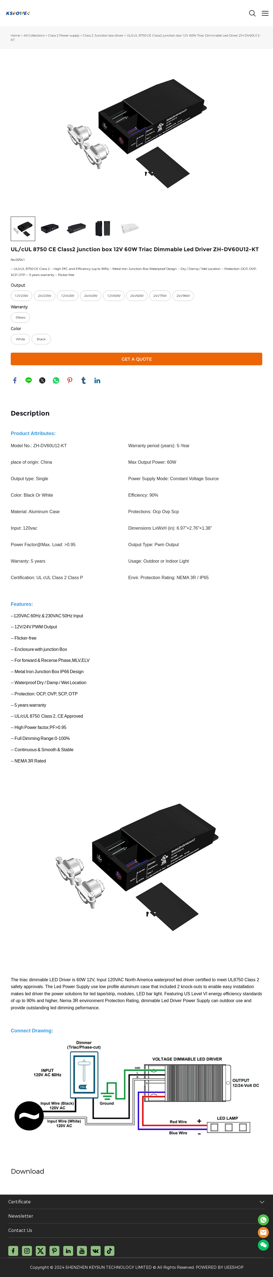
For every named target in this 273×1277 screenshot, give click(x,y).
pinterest (70, 380)
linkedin (97, 380)
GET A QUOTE (137, 359)
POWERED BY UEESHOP (219, 1267)
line (28, 380)
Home (15, 35)
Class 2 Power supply (63, 35)
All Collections (34, 35)
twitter (42, 380)
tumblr (83, 380)
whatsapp (56, 380)
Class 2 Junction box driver (103, 35)
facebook (15, 380)
